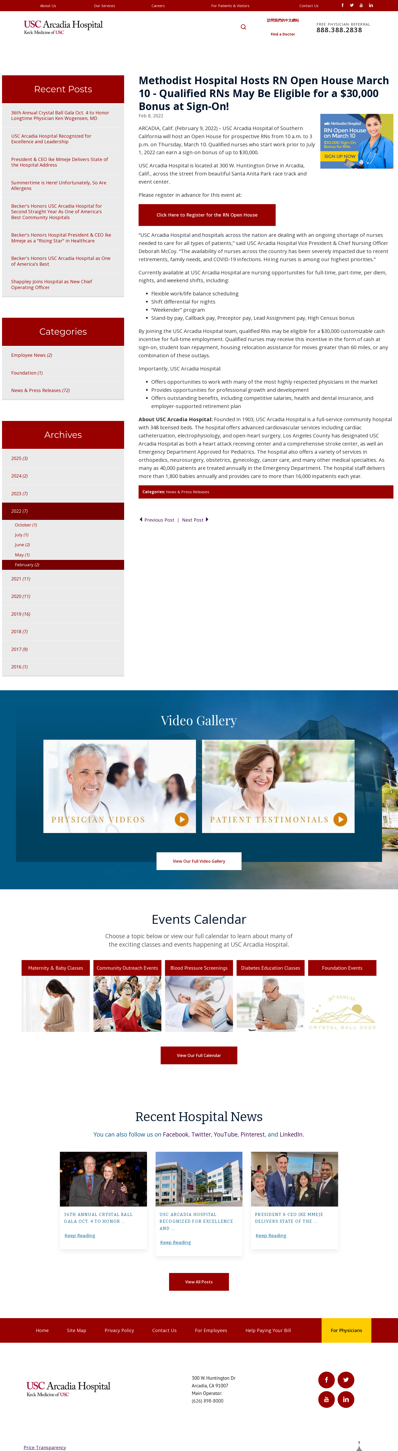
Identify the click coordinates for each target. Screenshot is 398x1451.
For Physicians (346, 1330)
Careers (158, 5)
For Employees (211, 1330)
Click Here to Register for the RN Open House (207, 215)
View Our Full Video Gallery (199, 861)
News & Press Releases (187, 491)
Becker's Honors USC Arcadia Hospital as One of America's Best (60, 261)
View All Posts (199, 1282)
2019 (20, 614)
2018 (19, 631)
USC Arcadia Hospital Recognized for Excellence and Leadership (51, 139)
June (22, 544)
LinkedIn (291, 1134)
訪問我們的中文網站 (283, 20)
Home (42, 1330)
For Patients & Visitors (230, 5)
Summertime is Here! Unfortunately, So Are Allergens (58, 185)
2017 (19, 649)
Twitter (201, 1134)
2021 (20, 579)
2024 (19, 476)
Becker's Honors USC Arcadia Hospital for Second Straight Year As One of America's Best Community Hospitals (56, 211)
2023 (19, 493)
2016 (19, 667)
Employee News (31, 355)
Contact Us (309, 5)
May (22, 555)
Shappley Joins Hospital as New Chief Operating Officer (51, 284)
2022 (19, 511)
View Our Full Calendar (199, 1055)
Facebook (175, 1134)
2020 (20, 596)
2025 (19, 458)
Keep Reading (79, 1235)
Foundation (27, 373)
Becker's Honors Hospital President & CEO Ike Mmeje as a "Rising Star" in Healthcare (61, 238)
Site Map (76, 1330)
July (21, 535)
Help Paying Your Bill (268, 1330)
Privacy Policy (119, 1330)
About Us (48, 5)
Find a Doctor (283, 34)
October (26, 525)
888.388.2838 (344, 28)
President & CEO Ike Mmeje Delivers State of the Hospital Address (59, 162)
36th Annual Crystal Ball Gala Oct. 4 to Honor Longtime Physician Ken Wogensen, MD (60, 115)
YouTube (226, 1134)
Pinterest (253, 1134)
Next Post (195, 520)
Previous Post (157, 520)
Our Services (104, 5)
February (27, 565)
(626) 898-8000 (208, 1401)
